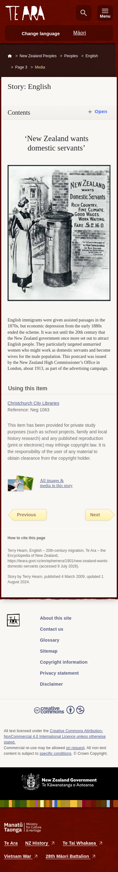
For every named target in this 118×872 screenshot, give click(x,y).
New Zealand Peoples (38, 56)
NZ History (40, 843)
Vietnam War (21, 856)
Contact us (51, 629)
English (92, 56)
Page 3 (21, 67)
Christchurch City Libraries (33, 403)
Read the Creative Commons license (59, 714)
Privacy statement (59, 673)
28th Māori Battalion (71, 856)
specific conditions (55, 753)
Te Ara (11, 843)
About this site (55, 618)
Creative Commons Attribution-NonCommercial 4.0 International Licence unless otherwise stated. (55, 736)
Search (84, 13)
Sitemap (49, 651)
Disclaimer (51, 684)
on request (75, 748)
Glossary (49, 640)
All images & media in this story (56, 483)
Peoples (71, 56)
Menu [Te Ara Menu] (105, 16)
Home (10, 56)
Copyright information (63, 662)
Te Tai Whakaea (83, 843)
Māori (79, 33)
